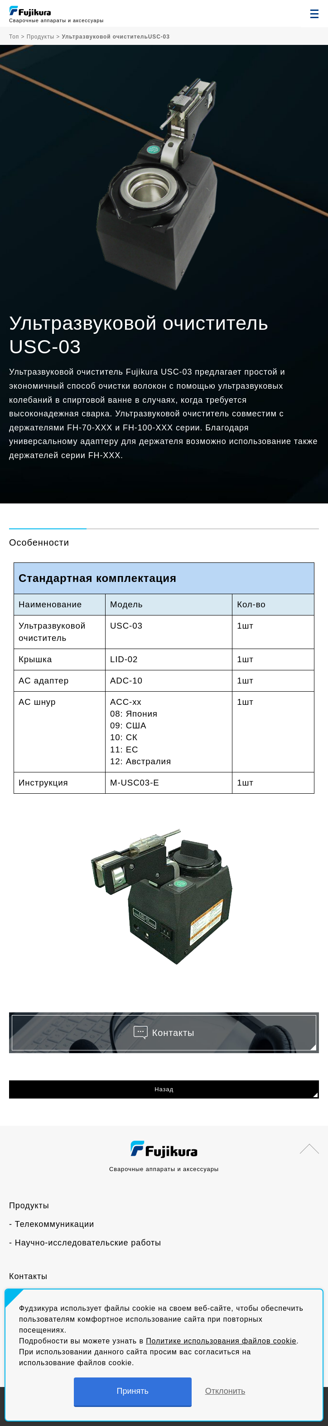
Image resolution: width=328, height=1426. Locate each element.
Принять (133, 1391)
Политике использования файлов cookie (221, 1341)
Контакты (28, 1276)
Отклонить (225, 1391)
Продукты (29, 1205)
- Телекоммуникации (51, 1224)
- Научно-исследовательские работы (85, 1242)
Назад (164, 1089)
